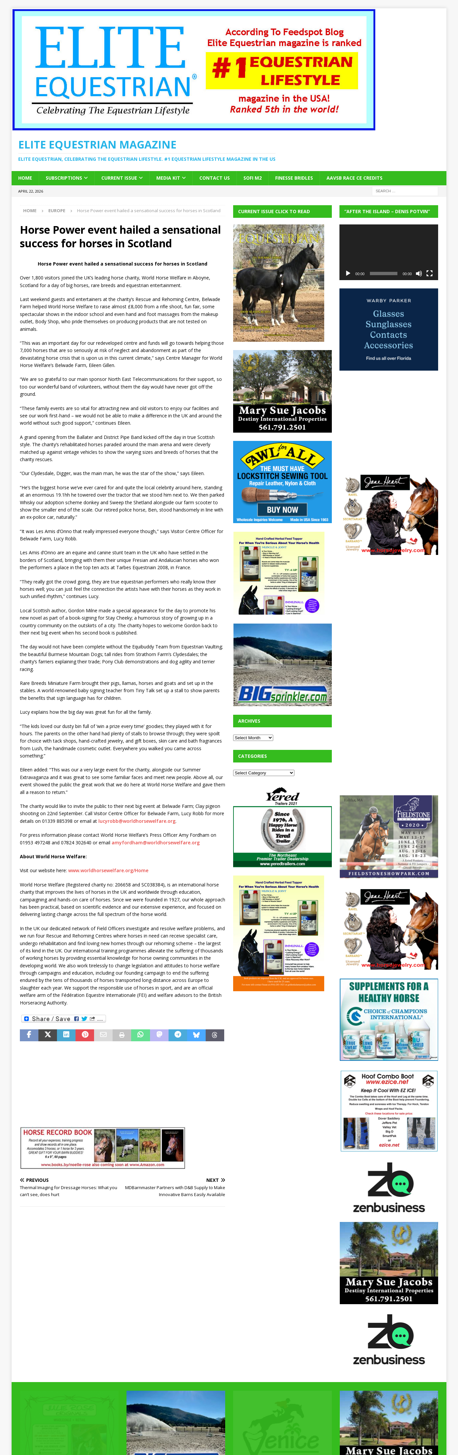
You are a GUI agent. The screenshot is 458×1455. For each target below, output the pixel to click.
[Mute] (419, 273)
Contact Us (214, 178)
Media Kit (168, 178)
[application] (388, 252)
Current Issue (119, 178)
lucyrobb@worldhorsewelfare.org (137, 821)
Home (25, 178)
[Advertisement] (282, 1041)
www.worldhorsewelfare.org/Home (108, 870)
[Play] (348, 273)
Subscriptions (64, 178)
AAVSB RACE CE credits (354, 178)
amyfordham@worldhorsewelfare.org (156, 842)
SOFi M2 (252, 178)
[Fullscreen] (429, 273)
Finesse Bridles (294, 178)
